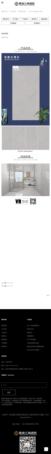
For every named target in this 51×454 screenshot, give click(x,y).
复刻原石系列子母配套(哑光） (36, 346)
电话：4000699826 (6, 362)
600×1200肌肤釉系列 (33, 325)
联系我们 (37, 23)
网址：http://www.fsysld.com (9, 365)
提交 (8, 392)
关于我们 (15, 19)
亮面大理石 (22, 11)
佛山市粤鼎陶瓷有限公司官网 (30, 424)
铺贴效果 (44, 19)
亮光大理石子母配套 (33, 350)
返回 (48, 295)
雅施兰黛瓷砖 (16, 424)
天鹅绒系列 (30, 336)
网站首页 (4, 11)
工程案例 (13, 23)
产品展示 (13, 11)
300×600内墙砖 (31, 339)
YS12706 (10, 283)
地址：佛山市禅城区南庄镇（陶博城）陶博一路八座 (17, 369)
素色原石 (29, 332)
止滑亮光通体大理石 (33, 343)
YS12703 (10, 286)
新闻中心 (35, 19)
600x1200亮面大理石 (36, 11)
